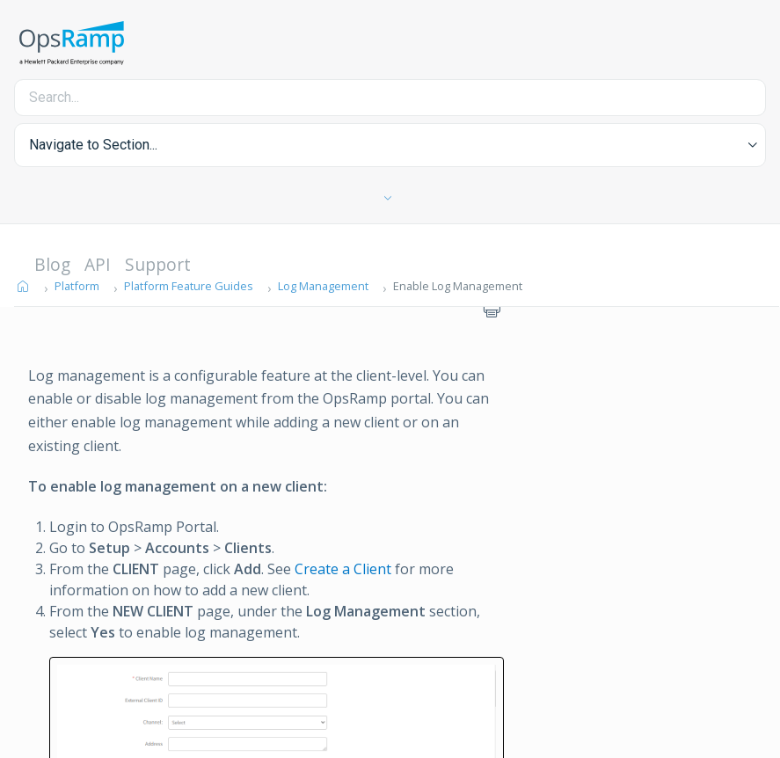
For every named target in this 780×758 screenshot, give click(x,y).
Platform (77, 286)
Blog (52, 264)
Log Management (323, 286)
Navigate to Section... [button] (93, 144)
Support (158, 264)
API (97, 264)
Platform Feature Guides (188, 286)
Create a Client (343, 569)
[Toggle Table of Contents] (390, 198)
